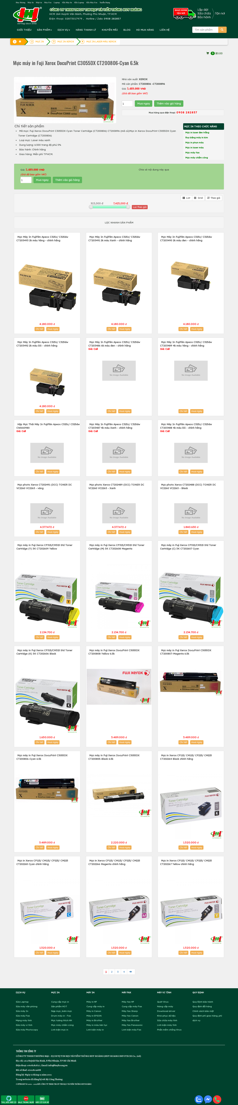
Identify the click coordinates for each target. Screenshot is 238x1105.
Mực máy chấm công (196, 157)
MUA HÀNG (145, 29)
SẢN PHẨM (44, 29)
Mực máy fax (192, 152)
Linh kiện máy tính (167, 1025)
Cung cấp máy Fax (132, 1006)
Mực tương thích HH (61, 1020)
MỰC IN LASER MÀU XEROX (101, 41)
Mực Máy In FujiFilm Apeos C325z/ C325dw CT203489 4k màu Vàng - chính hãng (186, 345)
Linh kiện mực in (59, 1029)
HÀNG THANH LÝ (86, 29)
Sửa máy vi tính (24, 1025)
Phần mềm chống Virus (169, 1029)
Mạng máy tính (24, 1020)
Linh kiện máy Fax (131, 1029)
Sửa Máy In (67, 2)
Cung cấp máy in (95, 1006)
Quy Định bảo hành (202, 1001)
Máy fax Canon (130, 1015)
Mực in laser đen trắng (197, 132)
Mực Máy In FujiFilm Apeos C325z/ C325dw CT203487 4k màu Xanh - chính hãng (114, 428)
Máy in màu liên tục (96, 1025)
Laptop (57, 2)
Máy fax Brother (131, 1020)
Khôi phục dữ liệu (166, 1015)
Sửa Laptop (79, 2)
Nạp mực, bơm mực (61, 1011)
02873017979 (73, 18)
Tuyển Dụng (105, 2)
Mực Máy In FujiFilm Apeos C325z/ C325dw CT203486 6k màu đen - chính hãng (114, 345)
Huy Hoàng (20, 2)
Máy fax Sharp (130, 1011)
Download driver (166, 1011)
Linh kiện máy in (95, 1029)
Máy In (31, 2)
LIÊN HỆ (165, 29)
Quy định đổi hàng (202, 1006)
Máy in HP (91, 1001)
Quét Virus (162, 1001)
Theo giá (213, 197)
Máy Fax (48, 2)
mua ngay (52, 329)
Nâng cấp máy (165, 1006)
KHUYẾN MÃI (110, 29)
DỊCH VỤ (63, 29)
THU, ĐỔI (8, 1099)
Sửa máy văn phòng (26, 1006)
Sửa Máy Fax (91, 2)
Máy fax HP (128, 1001)
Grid (198, 197)
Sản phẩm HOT (59, 1006)
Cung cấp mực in (60, 1001)
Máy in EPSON (94, 1015)
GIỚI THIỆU (24, 29)
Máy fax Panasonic (132, 1025)
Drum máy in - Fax (61, 1015)
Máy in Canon (93, 1011)
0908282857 (33, 1065)
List (186, 197)
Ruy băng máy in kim (196, 137)
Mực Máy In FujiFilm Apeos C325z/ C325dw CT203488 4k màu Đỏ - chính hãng (186, 428)
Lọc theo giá (140, 207)
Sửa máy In (22, 1011)
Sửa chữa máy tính (167, 1020)
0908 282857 (112, 18)
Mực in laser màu (194, 147)
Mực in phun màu (194, 142)
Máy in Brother (94, 1020)
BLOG (127, 29)
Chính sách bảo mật (203, 1011)
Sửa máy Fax (23, 1015)
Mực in (39, 2)
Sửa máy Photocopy (27, 1029)
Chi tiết (39, 329)
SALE (26, 1099)
